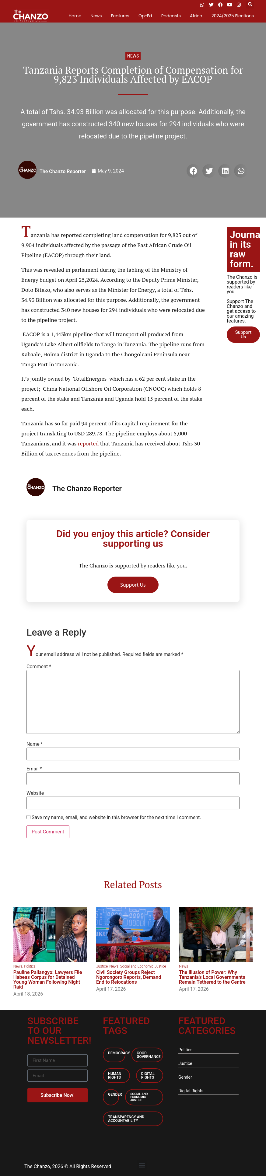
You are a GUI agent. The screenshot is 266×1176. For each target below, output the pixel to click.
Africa (196, 16)
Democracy (119, 1053)
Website (35, 793)
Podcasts (171, 16)
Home (74, 16)
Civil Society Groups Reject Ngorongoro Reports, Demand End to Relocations (128, 977)
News (96, 16)
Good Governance (148, 1055)
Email (34, 768)
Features (120, 16)
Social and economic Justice (139, 1097)
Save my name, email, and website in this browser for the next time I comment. (116, 817)
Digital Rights (148, 1076)
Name (34, 744)
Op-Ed (145, 16)
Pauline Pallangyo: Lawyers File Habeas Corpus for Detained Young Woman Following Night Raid (47, 979)
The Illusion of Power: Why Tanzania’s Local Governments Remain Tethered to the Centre (212, 977)
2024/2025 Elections (233, 16)
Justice (102, 966)
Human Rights (114, 1076)
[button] (250, 5)
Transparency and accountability (126, 1119)
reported (88, 443)
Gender (115, 1094)
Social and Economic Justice (143, 966)
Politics (30, 966)
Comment (38, 666)
